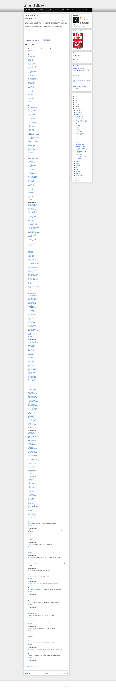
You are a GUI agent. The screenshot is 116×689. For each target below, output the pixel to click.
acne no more (31, 314)
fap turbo (30, 192)
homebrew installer (32, 213)
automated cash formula (33, 160)
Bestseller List (76, 75)
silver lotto (30, 271)
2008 (76, 108)
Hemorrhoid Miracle (32, 419)
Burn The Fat (31, 411)
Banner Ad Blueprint (32, 396)
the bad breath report (32, 148)
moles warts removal (32, 452)
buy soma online (31, 628)
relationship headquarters (33, 134)
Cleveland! (78, 138)
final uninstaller (31, 365)
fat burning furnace (32, 97)
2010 (76, 104)
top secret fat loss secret (33, 286)
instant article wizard (32, 217)
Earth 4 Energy (31, 412)
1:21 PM (30, 597)
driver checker (31, 83)
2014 (76, 96)
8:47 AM (30, 546)
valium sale (30, 655)
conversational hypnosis (33, 79)
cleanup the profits (32, 173)
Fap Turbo (30, 413)
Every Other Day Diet (32, 398)
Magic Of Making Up (32, 421)
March (77, 171)
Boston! (77, 127)
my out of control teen (32, 107)
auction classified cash (33, 158)
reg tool (29, 133)
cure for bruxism (31, 180)
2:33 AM (30, 103)
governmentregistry (32, 209)
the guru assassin (32, 152)
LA (76, 123)
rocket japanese (31, 138)
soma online (30, 583)
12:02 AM (30, 552)
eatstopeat (30, 91)
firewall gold (30, 366)
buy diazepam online (32, 538)
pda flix (29, 242)
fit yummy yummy (32, 205)
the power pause (31, 282)
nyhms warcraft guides (33, 235)
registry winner (31, 130)
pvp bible (30, 119)
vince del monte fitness (33, 298)
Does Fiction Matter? (77, 77)
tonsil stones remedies (33, 285)
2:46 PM (30, 644)
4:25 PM (30, 651)
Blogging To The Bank (33, 409)
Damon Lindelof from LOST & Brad (81, 70)
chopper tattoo (31, 76)
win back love (31, 306)
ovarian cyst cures (32, 110)
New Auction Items (80, 144)
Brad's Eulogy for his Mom (79, 88)
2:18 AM (30, 617)
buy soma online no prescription (35, 621)
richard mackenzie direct (33, 137)
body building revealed (33, 71)
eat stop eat (30, 93)
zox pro (29, 309)
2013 (76, 98)
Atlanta (77, 129)
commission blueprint (32, 176)
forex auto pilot (31, 373)
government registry (32, 211)
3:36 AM (30, 565)
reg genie (30, 125)
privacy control (31, 115)
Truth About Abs (31, 436)
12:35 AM (30, 559)
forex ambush (31, 208)
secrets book (31, 142)
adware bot (30, 59)
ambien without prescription (34, 602)
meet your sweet (31, 228)
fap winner (30, 95)
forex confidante (31, 374)
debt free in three (31, 82)
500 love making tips (32, 311)
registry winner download (33, 131)
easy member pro (32, 89)
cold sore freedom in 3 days (34, 174)
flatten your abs (31, 207)
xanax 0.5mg (31, 570)
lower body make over (33, 223)
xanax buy (30, 523)
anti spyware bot (31, 63)
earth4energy (31, 86)
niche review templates (33, 234)
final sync (30, 101)
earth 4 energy (31, 87)
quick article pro (31, 121)
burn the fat (30, 74)
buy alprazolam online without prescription (37, 530)
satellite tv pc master (32, 141)
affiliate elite (30, 60)
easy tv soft (30, 90)
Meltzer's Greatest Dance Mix (79, 86)
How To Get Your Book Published (80, 84)
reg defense (30, 123)
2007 (76, 178)
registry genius (31, 127)
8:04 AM (30, 623)
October (78, 114)
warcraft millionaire (32, 299)
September (78, 116)
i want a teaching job (32, 393)
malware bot (30, 447)
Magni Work (30, 423)
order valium (31, 550)
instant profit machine (32, 392)
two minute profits (32, 514)
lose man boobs (31, 221)
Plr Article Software (32, 425)
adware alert (31, 58)
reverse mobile (31, 136)
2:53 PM (30, 572)
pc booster (30, 238)
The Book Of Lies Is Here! (81, 156)
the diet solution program (33, 150)
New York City (79, 158)
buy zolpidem (31, 544)
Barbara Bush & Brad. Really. (79, 73)
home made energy (32, 216)
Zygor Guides (31, 437)
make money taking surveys (34, 445)
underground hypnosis (33, 295)
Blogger (65, 686)
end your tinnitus (31, 94)
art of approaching (32, 66)
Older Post (65, 673)
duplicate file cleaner (32, 85)
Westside (78, 125)
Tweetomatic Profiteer (33, 405)
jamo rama (30, 219)
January (78, 175)
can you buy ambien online (34, 649)
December (78, 110)
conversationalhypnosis (33, 78)
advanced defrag (31, 56)
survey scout (31, 146)
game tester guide (32, 376)
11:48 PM (30, 51)
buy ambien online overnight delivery (36, 589)
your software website (33, 307)
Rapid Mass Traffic (32, 403)
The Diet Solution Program (34, 435)
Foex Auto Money (32, 417)
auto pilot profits (31, 67)
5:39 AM (30, 533)
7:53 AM (30, 539)
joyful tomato (31, 220)
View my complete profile (78, 26)
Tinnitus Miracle (31, 404)
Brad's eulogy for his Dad (78, 68)
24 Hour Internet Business (33, 408)
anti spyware (31, 62)
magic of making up (32, 444)
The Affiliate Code (32, 433)
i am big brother (31, 390)
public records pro (32, 118)
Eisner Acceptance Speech (80, 141)
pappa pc (30, 236)
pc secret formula (32, 240)
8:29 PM (30, 199)
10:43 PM (30, 610)
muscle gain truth (32, 231)
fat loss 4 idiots (31, 99)
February (78, 173)
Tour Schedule (79, 154)
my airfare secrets (32, 456)
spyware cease (31, 145)
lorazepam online (32, 557)
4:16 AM (30, 638)
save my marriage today (33, 267)
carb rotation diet (31, 75)
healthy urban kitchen (32, 212)
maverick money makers (33, 227)
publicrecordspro (31, 117)
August (77, 161)
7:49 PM (30, 578)
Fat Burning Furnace (32, 415)
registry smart (31, 129)
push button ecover (32, 251)
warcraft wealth (31, 301)
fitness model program (33, 204)
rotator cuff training (32, 140)
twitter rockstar (31, 289)
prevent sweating (31, 114)
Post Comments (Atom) (49, 676)
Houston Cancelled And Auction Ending (81, 134)
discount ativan (31, 576)
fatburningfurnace (32, 193)
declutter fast (31, 181)
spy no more (31, 144)
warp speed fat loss (32, 302)
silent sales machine (32, 270)
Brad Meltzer (84, 17)
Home (46, 673)
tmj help (30, 283)
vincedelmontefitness (32, 296)
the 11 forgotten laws (32, 275)
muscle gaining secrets (33, 229)
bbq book (30, 68)
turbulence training (32, 287)
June (77, 165)
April (77, 169)
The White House (80, 118)
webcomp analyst (32, 303)
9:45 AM (30, 585)
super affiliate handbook (33, 274)
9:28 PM (30, 604)
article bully (30, 64)
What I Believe (34, 5)
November (78, 112)
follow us (75, 61)
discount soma (31, 596)
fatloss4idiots (31, 98)
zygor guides (31, 310)
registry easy (31, 126)
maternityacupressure (32, 224)
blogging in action (32, 70)
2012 (76, 100)
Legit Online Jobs (32, 420)
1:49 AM (30, 525)
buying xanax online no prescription (35, 563)
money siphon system (33, 454)
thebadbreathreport (32, 276)
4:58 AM (30, 663)
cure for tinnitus (31, 80)
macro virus (30, 443)
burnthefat (30, 72)
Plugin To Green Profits (33, 401)
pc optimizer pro (31, 111)
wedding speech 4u (32, 305)
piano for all (30, 113)
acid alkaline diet (31, 313)
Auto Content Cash (32, 394)
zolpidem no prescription (33, 634)
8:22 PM (30, 630)
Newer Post (28, 673)
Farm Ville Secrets (32, 400)
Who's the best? (79, 131)
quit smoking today (32, 122)
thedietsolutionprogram (33, 149)
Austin (77, 136)
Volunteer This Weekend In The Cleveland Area (81, 121)
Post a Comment (30, 666)
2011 (76, 102)
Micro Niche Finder (32, 424)
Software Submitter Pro (33, 432)
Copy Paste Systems (32, 397)
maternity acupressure (33, 225)
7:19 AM (30, 591)
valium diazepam (31, 609)
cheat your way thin (32, 170)
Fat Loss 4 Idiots (31, 416)
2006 (76, 180)
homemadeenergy (32, 215)
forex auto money (32, 372)
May (77, 167)
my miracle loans (31, 458)
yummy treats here (77, 56)
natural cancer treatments (33, 109)
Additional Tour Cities (80, 146)
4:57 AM (30, 657)
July (77, 163)
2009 (76, 106)
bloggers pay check (32, 162)
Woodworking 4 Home (33, 407)
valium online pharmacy (33, 662)
